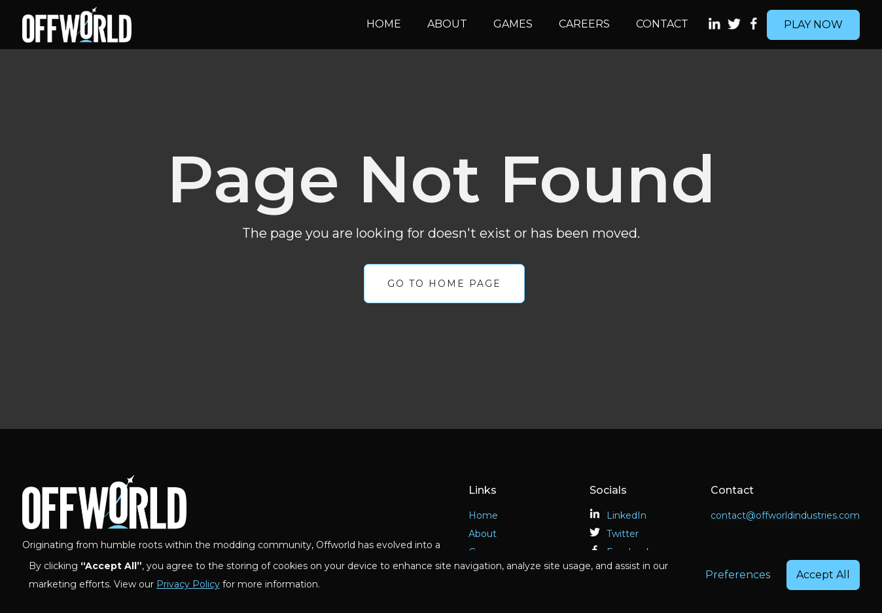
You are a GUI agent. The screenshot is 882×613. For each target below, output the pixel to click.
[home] (187, 24)
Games (513, 24)
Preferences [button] (737, 574)
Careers (584, 24)
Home (383, 24)
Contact (662, 24)
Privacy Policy (188, 584)
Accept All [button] (823, 574)
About (447, 24)
